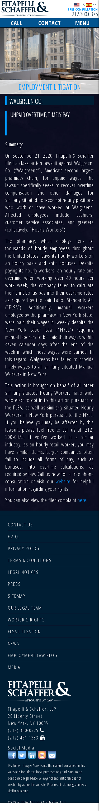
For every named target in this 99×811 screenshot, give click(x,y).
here (82, 500)
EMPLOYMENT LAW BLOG (33, 655)
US (79, 4)
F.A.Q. (14, 536)
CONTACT (49, 23)
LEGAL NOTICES (23, 572)
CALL (16, 23)
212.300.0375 (85, 14)
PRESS (14, 584)
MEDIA (14, 667)
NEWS (14, 643)
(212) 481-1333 (23, 737)
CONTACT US (20, 524)
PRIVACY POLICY (24, 548)
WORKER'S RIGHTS (26, 619)
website (62, 481)
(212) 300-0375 (23, 730)
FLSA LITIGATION (24, 631)
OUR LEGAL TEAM (25, 608)
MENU (82, 23)
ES (91, 4)
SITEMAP (16, 596)
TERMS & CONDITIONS (30, 560)
